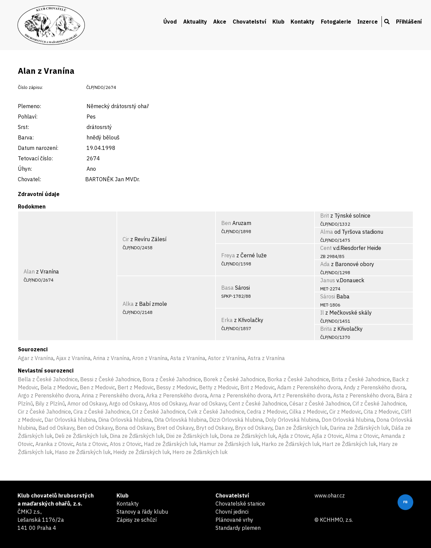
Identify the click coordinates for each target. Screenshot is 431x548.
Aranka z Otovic (54, 444)
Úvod (170, 21)
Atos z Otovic (125, 444)
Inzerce (367, 21)
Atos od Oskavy (168, 403)
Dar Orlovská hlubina (70, 419)
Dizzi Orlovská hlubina (236, 419)
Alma (326, 231)
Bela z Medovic (58, 387)
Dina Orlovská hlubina (125, 419)
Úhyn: (25, 168)
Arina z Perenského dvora (112, 395)
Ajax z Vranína (73, 358)
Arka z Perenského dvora (176, 395)
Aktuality (195, 21)
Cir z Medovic (345, 411)
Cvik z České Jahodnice (216, 411)
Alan (29, 271)
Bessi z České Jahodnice (110, 379)
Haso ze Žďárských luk (83, 452)
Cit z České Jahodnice (158, 411)
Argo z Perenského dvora (48, 395)
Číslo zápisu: (30, 87)
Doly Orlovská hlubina (292, 419)
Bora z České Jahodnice (171, 379)
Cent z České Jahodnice (258, 403)
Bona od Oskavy (134, 427)
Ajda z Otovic (293, 435)
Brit (324, 215)
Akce (219, 21)
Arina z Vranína (111, 358)
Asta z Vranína (187, 358)
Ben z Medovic (97, 387)
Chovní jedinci (232, 511)
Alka (128, 303)
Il (322, 312)
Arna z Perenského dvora (240, 395)
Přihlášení (409, 21)
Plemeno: (29, 106)
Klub (278, 21)
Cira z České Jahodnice (101, 411)
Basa (227, 287)
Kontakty (302, 21)
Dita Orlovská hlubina (180, 419)
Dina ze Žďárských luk (137, 435)
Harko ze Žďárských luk (291, 444)
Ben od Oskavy (95, 427)
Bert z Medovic (136, 387)
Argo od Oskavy (128, 403)
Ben (226, 223)
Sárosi (327, 296)
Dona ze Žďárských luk (248, 435)
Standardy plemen (238, 527)
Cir (126, 239)
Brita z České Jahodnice (360, 379)
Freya (228, 255)
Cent (326, 248)
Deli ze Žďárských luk (81, 435)
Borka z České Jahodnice (298, 379)
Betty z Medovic (218, 387)
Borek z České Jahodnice (234, 379)
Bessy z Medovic (176, 387)
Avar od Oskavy (207, 403)
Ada (325, 264)
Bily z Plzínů (50, 403)
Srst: (23, 127)
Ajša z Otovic (327, 435)
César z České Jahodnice (319, 403)
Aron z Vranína (150, 358)
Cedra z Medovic (267, 411)
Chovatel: (29, 179)
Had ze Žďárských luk (170, 444)
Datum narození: (38, 147)
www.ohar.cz (329, 495)
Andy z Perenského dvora (374, 387)
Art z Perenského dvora (302, 395)
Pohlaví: (27, 116)
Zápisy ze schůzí (137, 519)
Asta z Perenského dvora (363, 395)
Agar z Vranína (36, 358)
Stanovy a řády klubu (142, 511)
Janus (327, 280)
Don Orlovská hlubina (348, 419)
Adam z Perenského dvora (309, 387)
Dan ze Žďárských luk (301, 427)
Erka (227, 320)
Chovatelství (249, 21)
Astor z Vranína (226, 358)
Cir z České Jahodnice (44, 411)
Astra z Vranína (266, 358)
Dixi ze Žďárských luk (192, 435)
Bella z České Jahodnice (48, 379)
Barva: (26, 137)
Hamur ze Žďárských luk (229, 444)
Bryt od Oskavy (214, 427)
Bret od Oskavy (175, 427)
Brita (326, 328)
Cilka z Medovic (308, 411)
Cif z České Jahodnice (379, 403)
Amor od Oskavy (87, 403)
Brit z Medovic (257, 387)
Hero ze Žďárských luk (200, 452)
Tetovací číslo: (35, 158)
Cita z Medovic (381, 411)
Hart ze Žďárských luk (349, 444)
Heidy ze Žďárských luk (141, 452)
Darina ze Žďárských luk (359, 427)
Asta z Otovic (91, 444)
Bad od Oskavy (56, 427)
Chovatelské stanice (240, 503)
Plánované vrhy (234, 519)
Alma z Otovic (361, 435)
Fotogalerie (336, 21)
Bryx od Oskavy (253, 427)
